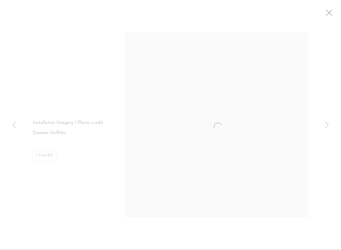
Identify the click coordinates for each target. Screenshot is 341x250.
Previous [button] (14, 125)
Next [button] (327, 125)
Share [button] (45, 158)
